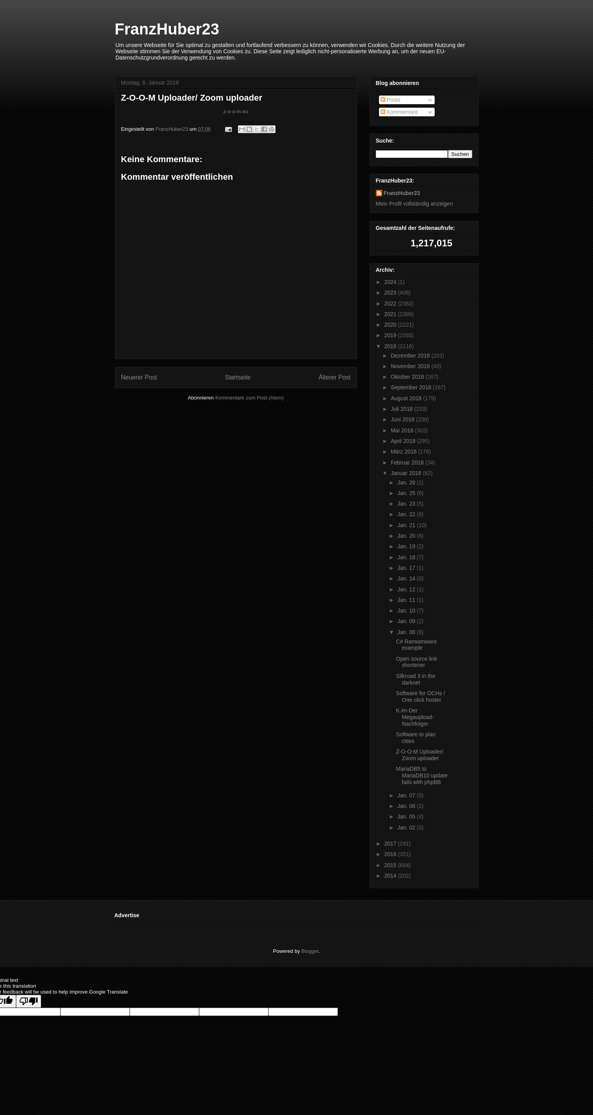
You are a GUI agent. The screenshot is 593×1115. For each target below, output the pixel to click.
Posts (391, 100)
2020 (391, 325)
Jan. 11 (407, 600)
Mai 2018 (403, 430)
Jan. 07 (407, 795)
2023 (391, 292)
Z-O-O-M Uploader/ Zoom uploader (419, 754)
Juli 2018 (402, 409)
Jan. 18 (407, 557)
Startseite (238, 377)
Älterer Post (334, 377)
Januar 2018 (407, 473)
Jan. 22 (407, 514)
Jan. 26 (407, 482)
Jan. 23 (407, 504)
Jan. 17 (407, 568)
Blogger (310, 951)
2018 (391, 346)
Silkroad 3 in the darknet (415, 679)
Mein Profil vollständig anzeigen (414, 204)
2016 (391, 854)
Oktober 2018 (408, 377)
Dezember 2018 (411, 355)
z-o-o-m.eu (235, 111)
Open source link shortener (416, 662)
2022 (391, 303)
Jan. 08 (407, 632)
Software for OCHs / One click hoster (420, 696)
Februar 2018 (408, 462)
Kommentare (399, 112)
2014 (391, 876)
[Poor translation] (28, 1001)
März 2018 (404, 451)
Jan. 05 (407, 816)
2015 (391, 865)
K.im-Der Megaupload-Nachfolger (415, 717)
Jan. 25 (407, 493)
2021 (391, 314)
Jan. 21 (407, 525)
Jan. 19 (407, 546)
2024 (391, 282)
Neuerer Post (139, 377)
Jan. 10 (407, 610)
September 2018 (412, 387)
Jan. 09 (407, 621)
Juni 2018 (403, 419)
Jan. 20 (407, 536)
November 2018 (411, 366)
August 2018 (407, 398)
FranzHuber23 (167, 29)
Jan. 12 (407, 589)
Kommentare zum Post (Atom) (249, 398)
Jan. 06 (407, 806)
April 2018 (404, 441)
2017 (391, 843)
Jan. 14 (407, 578)
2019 (391, 335)
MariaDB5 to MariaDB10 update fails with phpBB (422, 775)
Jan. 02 (407, 827)
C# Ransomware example (416, 644)
